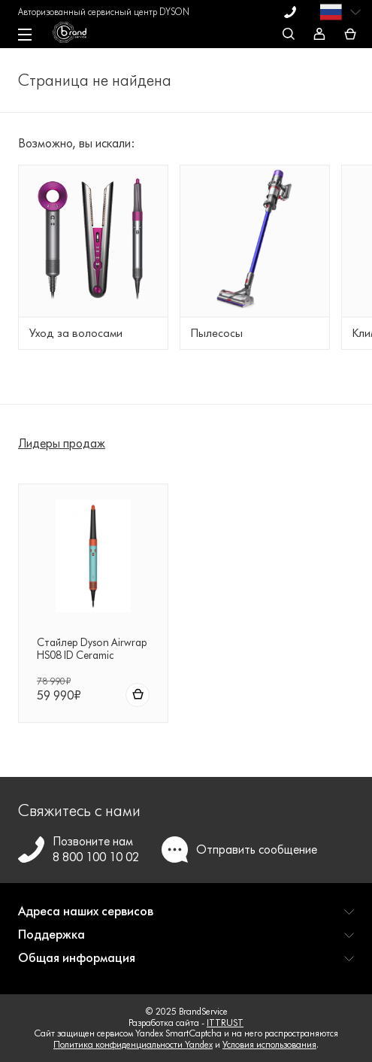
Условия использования (269, 1044)
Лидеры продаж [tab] (61, 443)
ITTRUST (225, 1022)
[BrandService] (77, 36)
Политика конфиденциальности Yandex (133, 1044)
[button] (186, 917)
